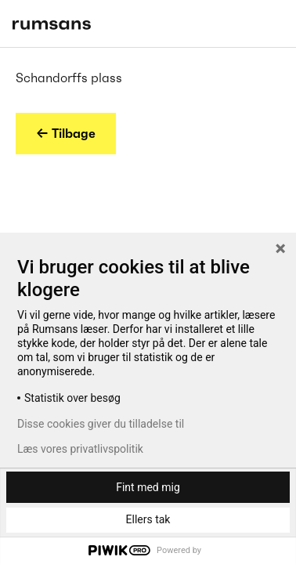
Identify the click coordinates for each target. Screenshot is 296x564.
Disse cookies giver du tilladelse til (100, 424)
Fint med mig (148, 487)
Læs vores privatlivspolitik (80, 449)
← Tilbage (66, 133)
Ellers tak (148, 519)
